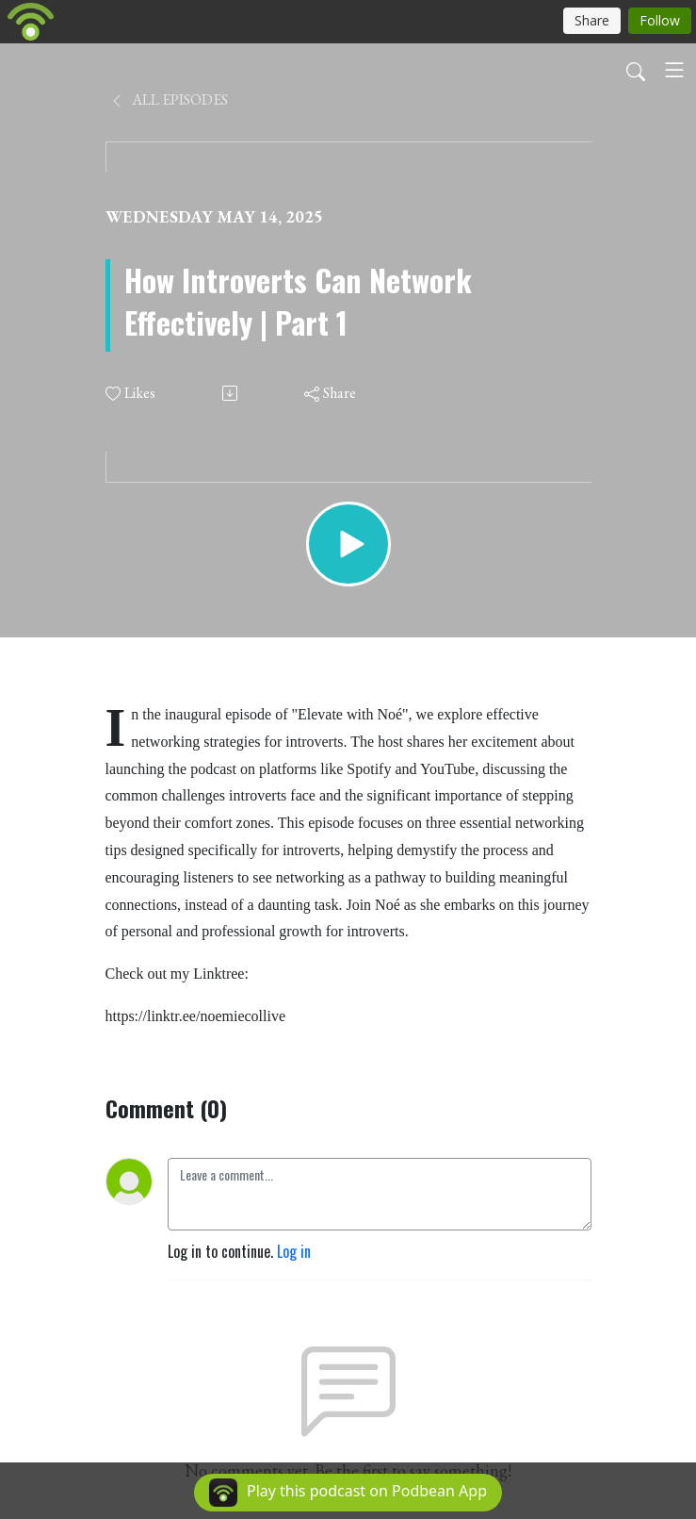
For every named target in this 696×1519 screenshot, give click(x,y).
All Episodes (168, 99)
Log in (294, 1251)
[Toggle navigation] (674, 70)
